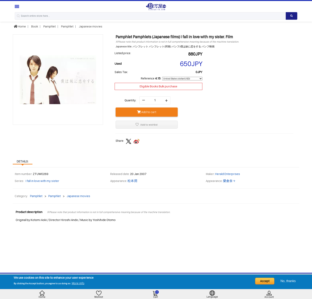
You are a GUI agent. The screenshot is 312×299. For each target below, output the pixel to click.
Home (20, 26)
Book (34, 26)
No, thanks (288, 281)
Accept (264, 281)
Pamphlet (49, 26)
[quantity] (154, 100)
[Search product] (291, 16)
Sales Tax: (121, 72)
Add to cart (146, 112)
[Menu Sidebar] (17, 6)
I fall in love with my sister (42, 181)
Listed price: (123, 53)
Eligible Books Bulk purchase (158, 86)
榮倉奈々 (229, 181)
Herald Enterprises (227, 174)
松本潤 (132, 181)
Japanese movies (90, 26)
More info (78, 283)
